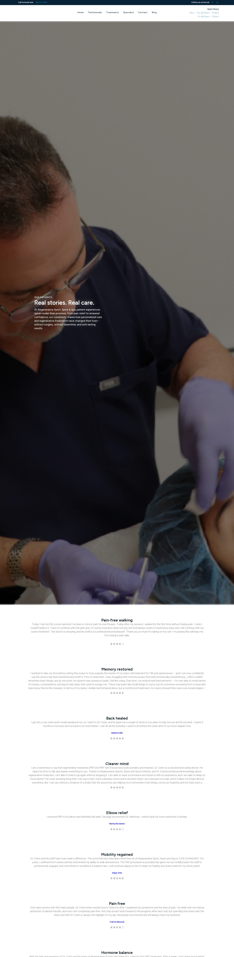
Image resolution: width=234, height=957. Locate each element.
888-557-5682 (41, 2)
